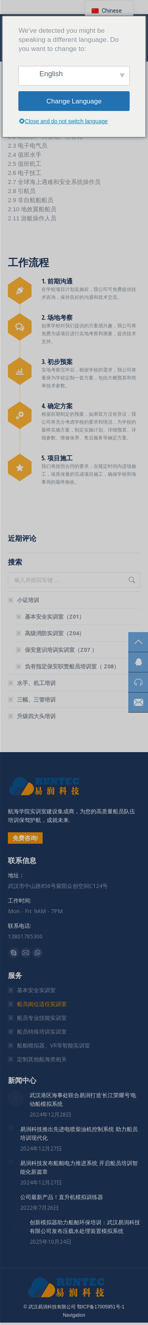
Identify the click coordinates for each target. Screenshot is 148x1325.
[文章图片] (16, 1099)
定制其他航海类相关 (42, 1059)
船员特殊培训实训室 (42, 1031)
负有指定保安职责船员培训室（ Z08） (72, 666)
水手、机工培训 (36, 683)
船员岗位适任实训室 (42, 1004)
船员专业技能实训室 (42, 1017)
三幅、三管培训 (36, 699)
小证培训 (24, 600)
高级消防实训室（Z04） (54, 633)
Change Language (74, 101)
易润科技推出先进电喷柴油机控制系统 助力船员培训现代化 (79, 1133)
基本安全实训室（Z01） (54, 616)
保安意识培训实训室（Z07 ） (61, 649)
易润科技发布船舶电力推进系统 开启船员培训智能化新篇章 (79, 1167)
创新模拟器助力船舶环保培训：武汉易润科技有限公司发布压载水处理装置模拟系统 (85, 1226)
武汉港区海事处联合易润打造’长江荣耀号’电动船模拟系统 (83, 1099)
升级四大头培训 (36, 716)
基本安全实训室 (36, 990)
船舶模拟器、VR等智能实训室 (53, 1045)
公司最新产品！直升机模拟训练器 (61, 1197)
